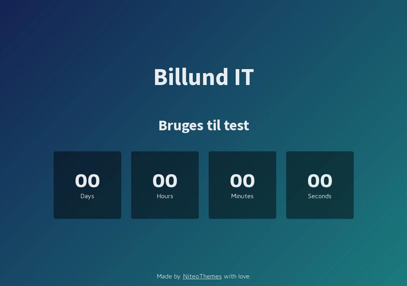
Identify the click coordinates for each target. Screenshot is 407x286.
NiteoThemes (202, 276)
